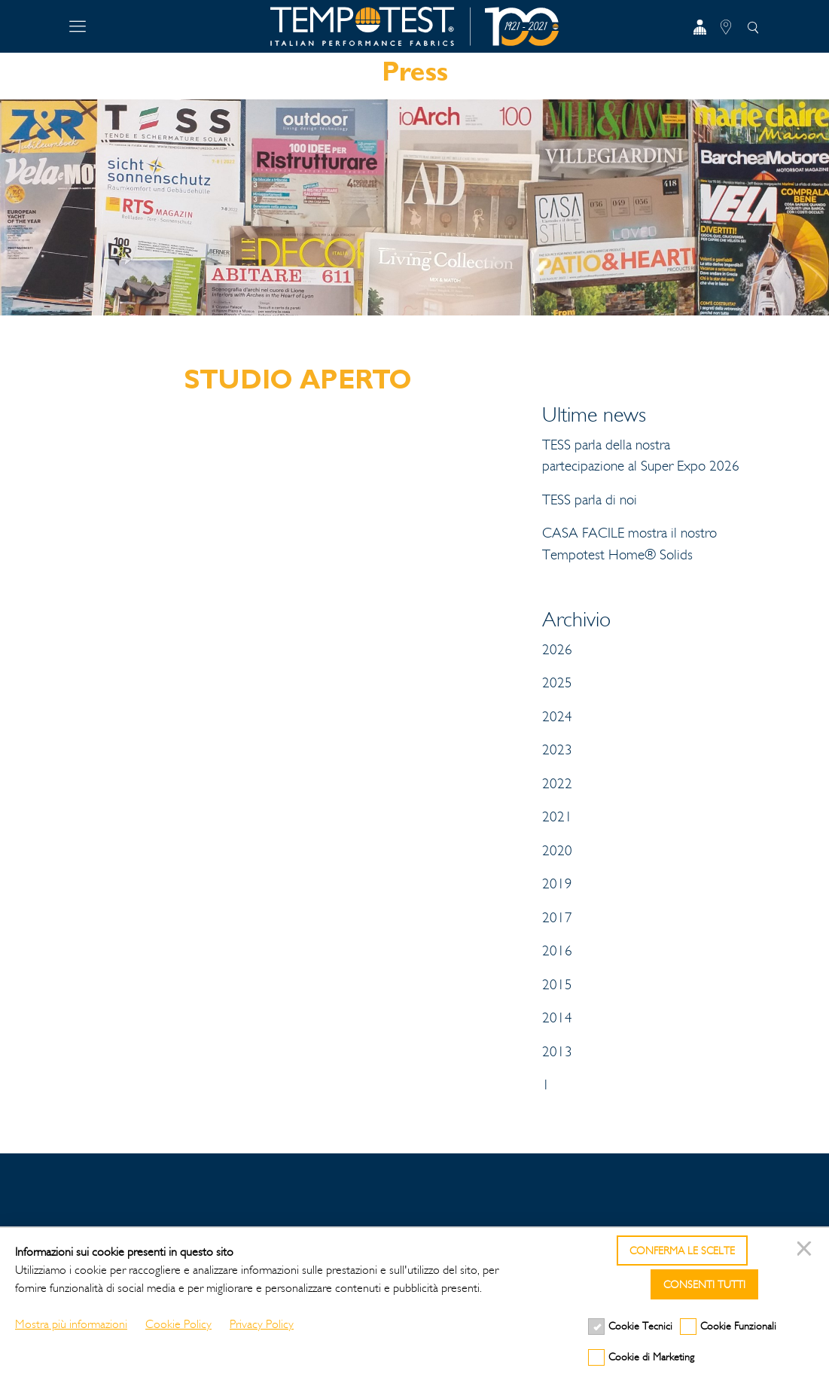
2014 (557, 1018)
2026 (557, 649)
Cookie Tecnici (640, 1326)
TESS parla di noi (589, 500)
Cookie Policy (178, 1324)
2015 (557, 984)
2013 (557, 1051)
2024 (557, 716)
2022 (557, 783)
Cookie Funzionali (738, 1326)
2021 (557, 817)
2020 (557, 850)
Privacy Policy (262, 1324)
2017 (557, 917)
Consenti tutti (704, 1284)
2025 (557, 683)
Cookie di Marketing (651, 1357)
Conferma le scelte (682, 1250)
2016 (557, 951)
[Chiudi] (806, 1250)
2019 (557, 884)
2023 (557, 750)
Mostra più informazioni (71, 1324)
